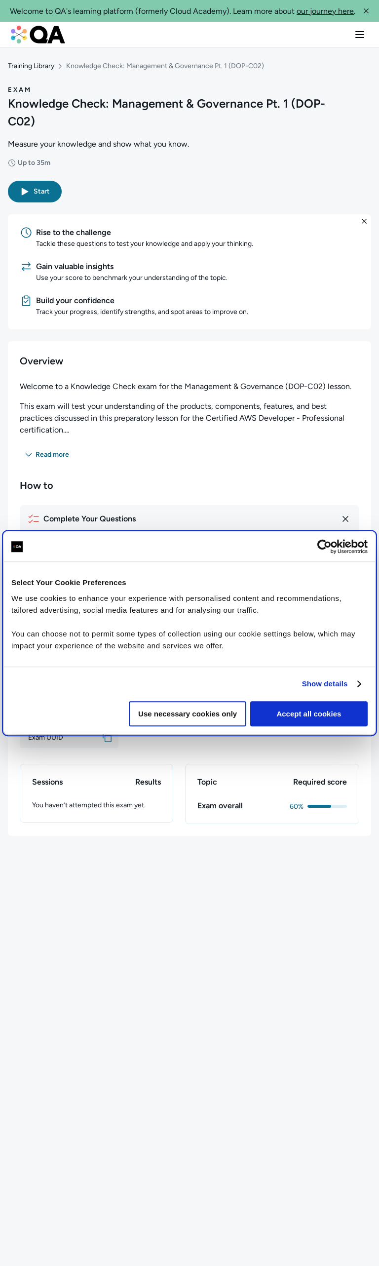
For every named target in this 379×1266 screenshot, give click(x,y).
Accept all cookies (308, 714)
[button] (366, 11)
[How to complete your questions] (189, 519)
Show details (325, 683)
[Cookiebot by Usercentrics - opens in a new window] (324, 546)
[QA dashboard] (38, 34)
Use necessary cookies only (187, 714)
